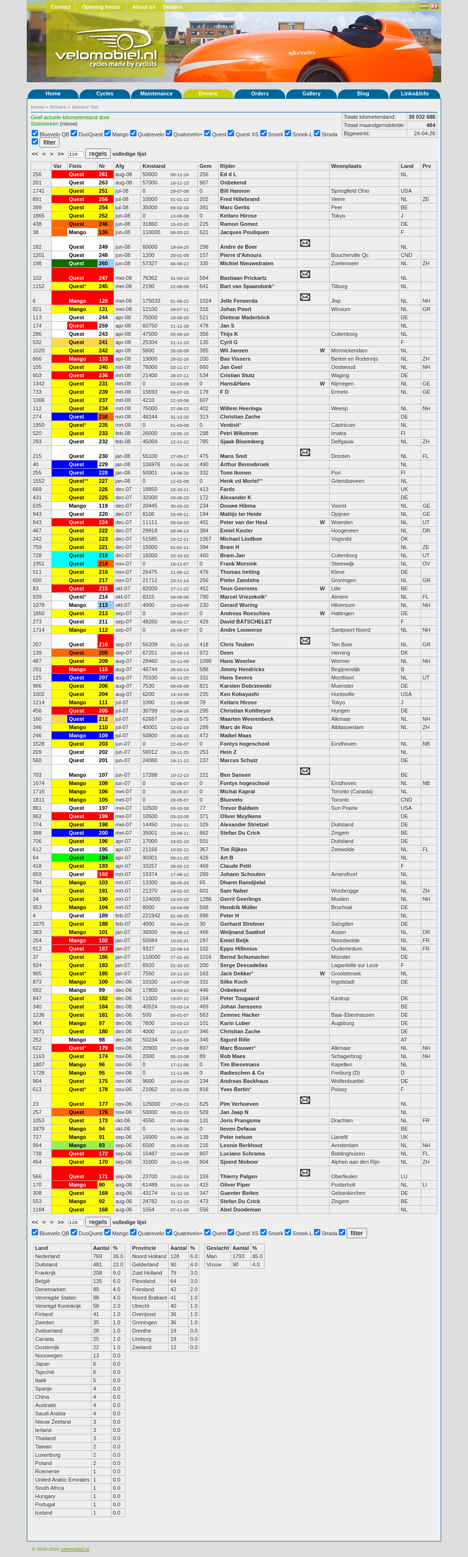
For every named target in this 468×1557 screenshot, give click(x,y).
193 (103, 866)
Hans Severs (236, 677)
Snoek (275, 134)
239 (103, 392)
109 (103, 735)
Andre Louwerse (241, 630)
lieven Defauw (238, 1129)
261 (103, 174)
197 (103, 808)
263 (103, 182)
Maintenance (156, 93)
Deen (227, 653)
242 (103, 350)
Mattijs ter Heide (241, 514)
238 (103, 417)
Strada (329, 134)
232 (103, 441)
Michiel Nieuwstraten (246, 263)
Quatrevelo (151, 134)
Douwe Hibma (238, 506)
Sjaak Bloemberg (242, 441)
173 (103, 1120)
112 (103, 630)
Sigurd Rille (235, 1040)
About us (144, 7)
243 (103, 334)
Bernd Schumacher (245, 957)
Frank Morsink (238, 564)
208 (103, 653)
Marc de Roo (236, 727)
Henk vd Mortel (239, 481)
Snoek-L (302, 134)
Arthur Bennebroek (245, 464)
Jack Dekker (236, 973)
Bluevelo (231, 800)
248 (103, 255)
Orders (260, 93)
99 (102, 990)
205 (103, 711)
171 (103, 1176)
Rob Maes (233, 1056)
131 (103, 309)
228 (103, 473)
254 (103, 207)
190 (103, 899)
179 (103, 1048)
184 (103, 1006)
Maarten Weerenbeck (247, 719)
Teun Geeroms (238, 588)
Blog (363, 93)
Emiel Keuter (236, 530)
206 (103, 686)
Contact (61, 7)
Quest (219, 134)
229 (103, 464)
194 (103, 858)
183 (103, 965)
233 (103, 433)
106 (103, 791)
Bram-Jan (232, 555)
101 (103, 932)
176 (103, 1112)
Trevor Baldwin (239, 808)
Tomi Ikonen (236, 473)
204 (103, 694)
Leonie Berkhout (241, 1145)
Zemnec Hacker (240, 1015)
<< (35, 154)
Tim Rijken (233, 849)
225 (103, 497)
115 (103, 669)
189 (103, 915)
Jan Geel (231, 367)
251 (103, 191)
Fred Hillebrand (240, 199)
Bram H (229, 547)
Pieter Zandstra (239, 580)
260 (103, 263)
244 (103, 317)
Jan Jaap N (234, 1112)
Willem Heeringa (241, 408)
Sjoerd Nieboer (239, 1162)
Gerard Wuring (239, 605)
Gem (205, 166)
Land (407, 166)
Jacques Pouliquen (244, 232)
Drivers (208, 93)
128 (103, 301)
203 (103, 744)
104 (103, 907)
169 (103, 1193)
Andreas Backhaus (244, 1081)
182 (103, 998)
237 (103, 400)
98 (102, 1040)
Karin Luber (235, 1023)
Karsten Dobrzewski (246, 686)
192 (103, 874)
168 (103, 1209)
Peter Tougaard (239, 998)
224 (103, 522)
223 (103, 539)
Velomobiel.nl (74, 1549)
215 (103, 588)
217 (103, 580)
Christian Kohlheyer (246, 711)
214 (103, 597)
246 (103, 224)
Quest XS (247, 134)
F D (224, 392)
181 (103, 1015)
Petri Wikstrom (239, 433)
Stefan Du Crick (240, 833)
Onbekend (233, 182)
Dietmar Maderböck (245, 317)
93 (102, 1145)
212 (103, 719)
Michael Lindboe (241, 539)
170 (103, 1162)
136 (103, 232)
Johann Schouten (242, 874)
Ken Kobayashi (239, 694)
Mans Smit (233, 456)
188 (103, 924)
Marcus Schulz (239, 760)
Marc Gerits (235, 207)
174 (103, 1056)
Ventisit (229, 425)
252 (103, 216)
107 (103, 775)
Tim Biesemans (240, 1064)
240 (103, 367)
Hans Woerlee (238, 661)
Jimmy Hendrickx (242, 669)
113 (103, 605)
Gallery (311, 93)
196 (103, 841)
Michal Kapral (237, 791)
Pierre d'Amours (241, 255)
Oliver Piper (235, 1185)
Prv (427, 166)
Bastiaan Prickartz (243, 278)
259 (103, 326)
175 (103, 1081)
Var (57, 166)
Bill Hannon (235, 191)
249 (103, 247)
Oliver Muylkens (240, 816)
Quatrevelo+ (188, 134)
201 (103, 760)
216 (103, 572)
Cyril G (229, 342)
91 (102, 1137)
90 (102, 1185)
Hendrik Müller (238, 907)
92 (102, 1201)
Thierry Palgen (238, 1176)
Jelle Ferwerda (238, 301)
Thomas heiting (240, 572)
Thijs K (229, 334)
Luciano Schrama (242, 1153)
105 (103, 800)
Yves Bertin (235, 1089)
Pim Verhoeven (239, 1104)
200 (103, 833)
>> (61, 154)
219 (103, 555)
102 (103, 940)
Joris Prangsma (240, 1120)
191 (103, 891)
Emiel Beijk (234, 940)
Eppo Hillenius (238, 949)
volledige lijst (129, 154)
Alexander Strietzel (244, 824)
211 (103, 621)
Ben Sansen (235, 775)
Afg (120, 166)
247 (103, 278)
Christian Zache (240, 417)
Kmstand (153, 166)
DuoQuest (90, 134)
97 (102, 1023)
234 (103, 408)
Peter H (229, 915)
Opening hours (101, 7)
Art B (227, 858)
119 (103, 506)
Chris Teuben (237, 644)
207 (103, 677)
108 (103, 783)
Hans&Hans (235, 383)
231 (103, 383)
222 (103, 530)
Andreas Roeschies (245, 613)
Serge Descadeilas (244, 965)
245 (103, 286)
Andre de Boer (238, 247)
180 (103, 1031)
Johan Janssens (241, 1006)
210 (103, 644)
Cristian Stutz (237, 375)
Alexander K (236, 497)
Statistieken (44, 124)
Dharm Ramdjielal (243, 882)
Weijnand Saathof (242, 932)
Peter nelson (236, 1137)
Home (53, 93)
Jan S (227, 326)
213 (103, 613)
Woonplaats (346, 166)
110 (103, 727)
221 (103, 547)
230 (103, 456)
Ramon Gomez (239, 224)
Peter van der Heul (244, 522)
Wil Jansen (234, 350)
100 (103, 982)
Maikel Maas (236, 735)
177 (103, 1104)
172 (103, 1153)
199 (103, 816)
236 (103, 375)
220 (103, 514)
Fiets (75, 166)
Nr (102, 166)
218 (103, 564)
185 (103, 973)
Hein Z (228, 752)
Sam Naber (234, 891)
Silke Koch (234, 982)
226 (103, 489)
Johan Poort (236, 309)
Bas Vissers (235, 359)
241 (103, 342)
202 (103, 752)
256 (103, 199)
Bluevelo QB (54, 134)
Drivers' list (85, 107)
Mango (120, 134)
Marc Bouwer (237, 1048)
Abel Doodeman (240, 1209)
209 (103, 661)
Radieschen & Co (242, 1073)
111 (103, 702)
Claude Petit (236, 866)
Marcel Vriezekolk (242, 597)
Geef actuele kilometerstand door (70, 117)
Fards (227, 489)
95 (102, 1073)
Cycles (104, 93)
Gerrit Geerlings (240, 899)
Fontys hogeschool (245, 744)
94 (102, 1129)
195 (103, 849)
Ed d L (228, 174)
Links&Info (415, 93)
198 (103, 824)
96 (102, 1064)
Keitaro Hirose (238, 216)
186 (103, 957)
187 (103, 949)
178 (103, 1089)
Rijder (227, 166)
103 (103, 882)
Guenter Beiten (239, 1193)
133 (103, 359)
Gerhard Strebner (242, 924)
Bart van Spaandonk (246, 286)
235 (103, 425)
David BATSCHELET (246, 621)
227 (103, 481)
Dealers (172, 7)
